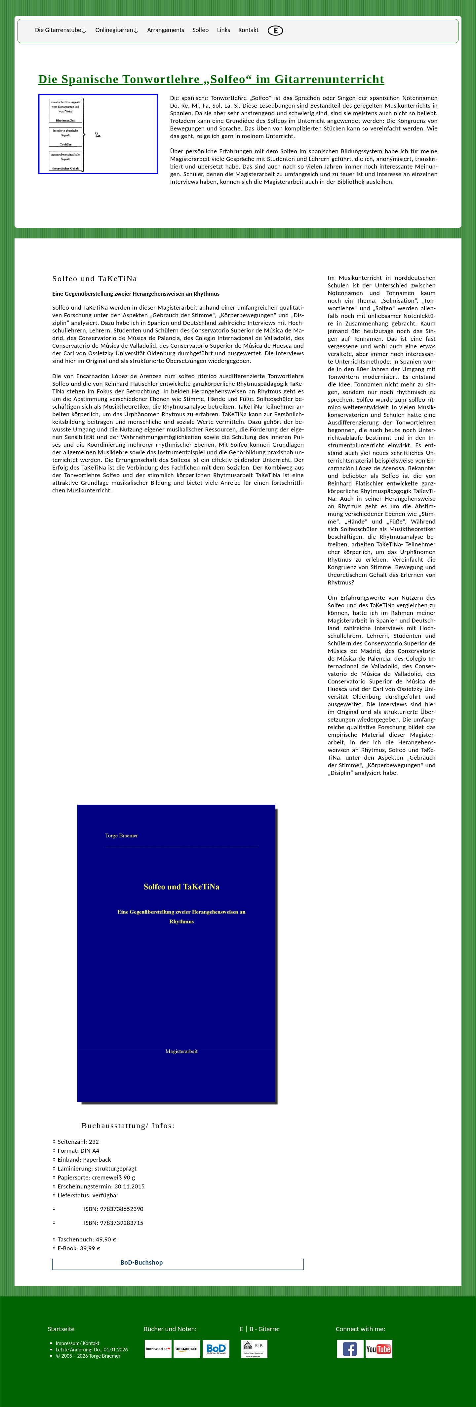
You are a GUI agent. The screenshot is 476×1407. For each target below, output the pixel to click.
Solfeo (201, 30)
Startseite (61, 1329)
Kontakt (249, 30)
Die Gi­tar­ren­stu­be (58, 30)
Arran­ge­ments (165, 30)
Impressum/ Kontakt (77, 1343)
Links (223, 30)
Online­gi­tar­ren (114, 30)
